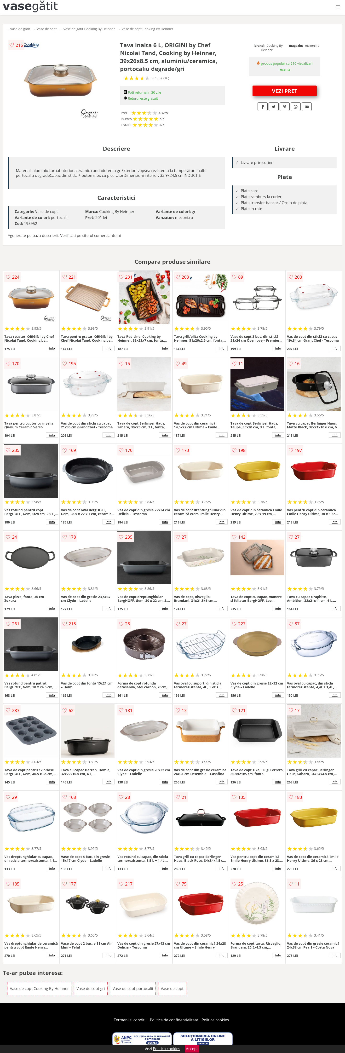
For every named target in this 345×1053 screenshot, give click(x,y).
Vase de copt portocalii (133, 988)
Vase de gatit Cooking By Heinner (89, 29)
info (52, 348)
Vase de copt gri (90, 988)
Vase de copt (47, 29)
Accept (192, 1048)
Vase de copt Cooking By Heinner (147, 29)
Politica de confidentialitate (174, 1020)
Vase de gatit (20, 29)
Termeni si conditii (130, 1020)
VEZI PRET (284, 90)
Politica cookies (215, 1020)
